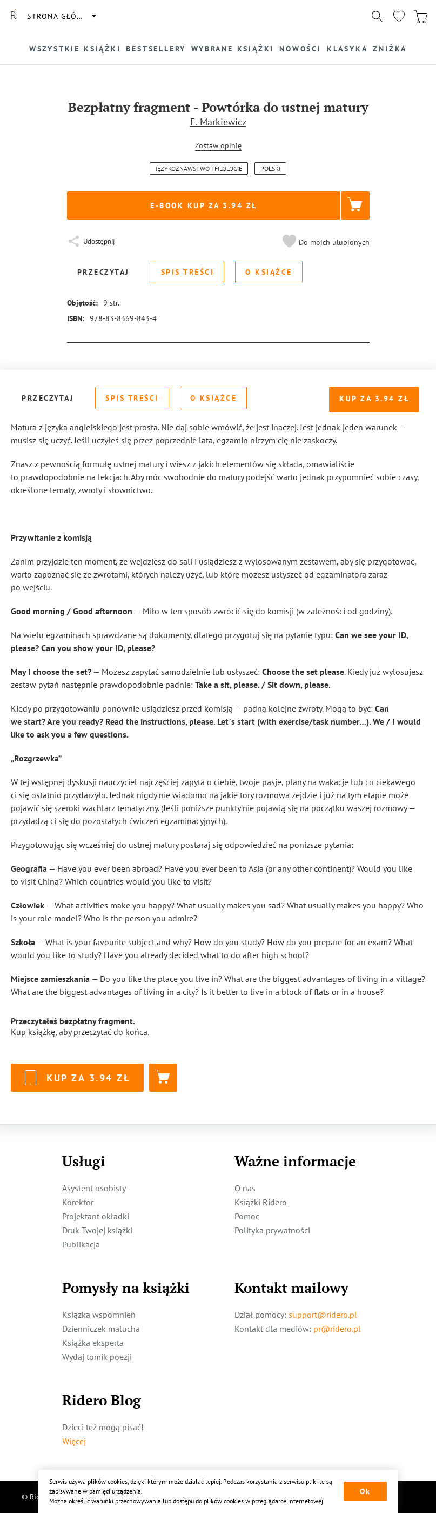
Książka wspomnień (99, 1314)
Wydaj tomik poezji (97, 1356)
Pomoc (246, 1216)
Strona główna (61, 16)
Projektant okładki (95, 1216)
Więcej (74, 1441)
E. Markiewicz (218, 122)
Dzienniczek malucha (101, 1328)
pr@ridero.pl (337, 1328)
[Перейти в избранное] (399, 16)
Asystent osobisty (94, 1188)
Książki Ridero (260, 1202)
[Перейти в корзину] (420, 16)
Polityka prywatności (272, 1230)
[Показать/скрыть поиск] (377, 16)
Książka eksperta (93, 1342)
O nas (245, 1188)
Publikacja (81, 1244)
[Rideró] (13, 16)
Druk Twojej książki (97, 1230)
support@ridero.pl (323, 1314)
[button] (325, 242)
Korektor (77, 1202)
